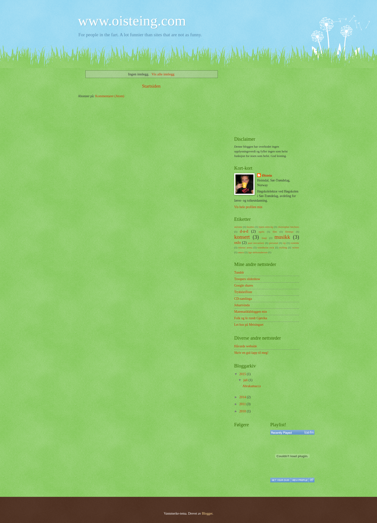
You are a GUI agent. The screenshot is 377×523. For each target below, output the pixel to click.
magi (264, 237)
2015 (243, 374)
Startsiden (151, 86)
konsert (242, 237)
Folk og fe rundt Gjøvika (250, 318)
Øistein (267, 175)
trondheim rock (266, 247)
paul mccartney (256, 242)
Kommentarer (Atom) (109, 96)
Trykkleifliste (243, 292)
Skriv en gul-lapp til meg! (251, 353)
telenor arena (245, 247)
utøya (241, 252)
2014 (243, 397)
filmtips (289, 231)
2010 (243, 411)
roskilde (294, 242)
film (275, 231)
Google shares (243, 285)
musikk (282, 237)
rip (284, 242)
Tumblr (239, 272)
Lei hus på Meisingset (248, 324)
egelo (261, 231)
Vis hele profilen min (248, 207)
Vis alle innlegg (162, 74)
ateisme (238, 226)
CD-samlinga (243, 299)
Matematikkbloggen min (250, 311)
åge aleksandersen (258, 252)
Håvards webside (245, 346)
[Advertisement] (270, 98)
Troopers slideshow (247, 279)
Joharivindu (242, 305)
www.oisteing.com (132, 21)
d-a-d (244, 231)
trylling (283, 247)
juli (246, 380)
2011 (243, 404)
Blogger (207, 513)
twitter (295, 247)
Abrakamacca (251, 386)
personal (273, 242)
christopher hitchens (288, 226)
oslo (237, 242)
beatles (250, 226)
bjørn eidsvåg (266, 226)
